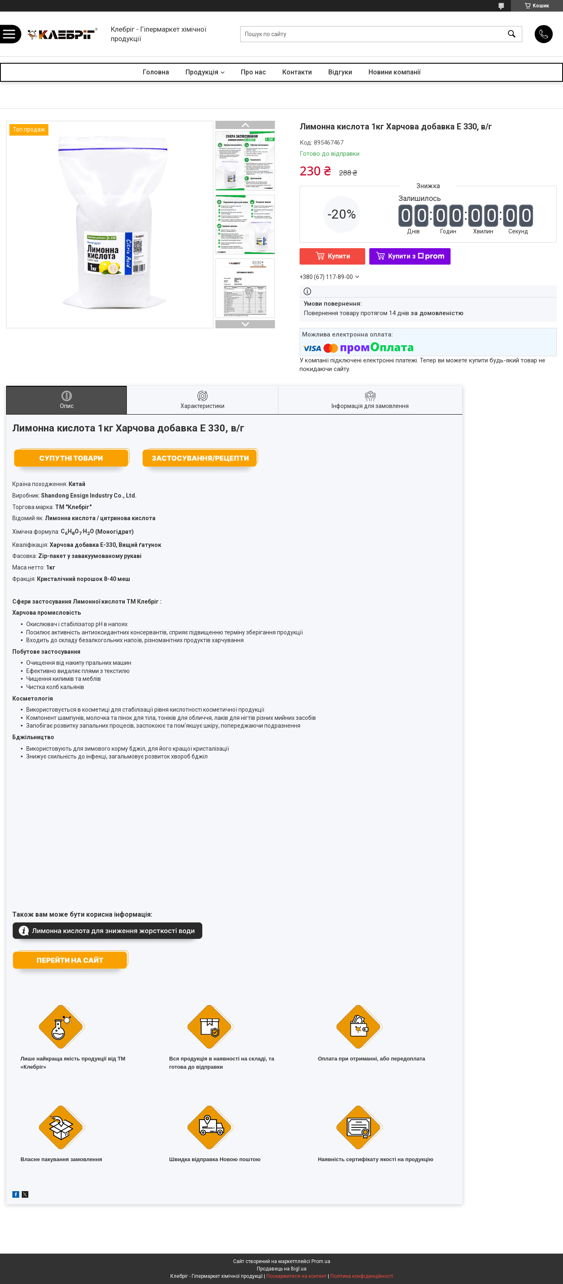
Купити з (416, 256)
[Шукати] (512, 33)
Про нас (253, 72)
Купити (339, 256)
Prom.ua (320, 1261)
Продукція (201, 72)
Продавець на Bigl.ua (282, 1269)
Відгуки (340, 72)
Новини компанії (394, 72)
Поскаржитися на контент (296, 1276)
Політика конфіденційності (361, 1276)
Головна (156, 72)
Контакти (297, 72)
